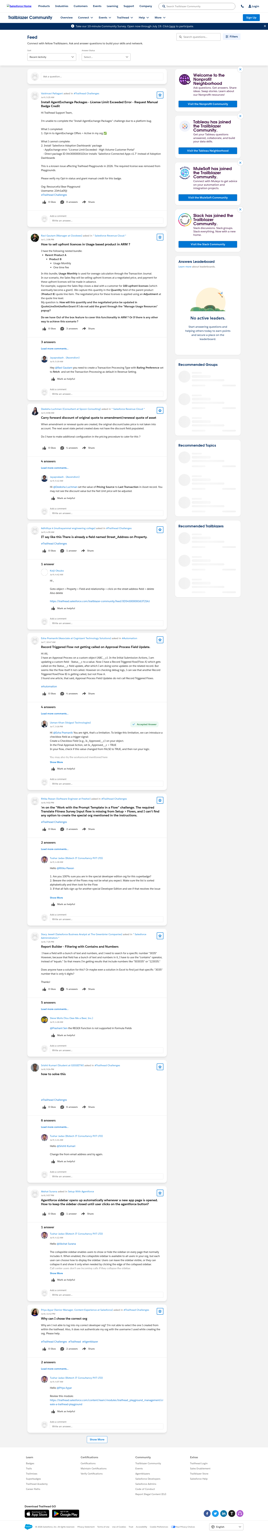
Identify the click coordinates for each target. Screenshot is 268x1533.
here (172, 26)
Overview (67, 17)
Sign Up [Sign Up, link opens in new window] (251, 17)
